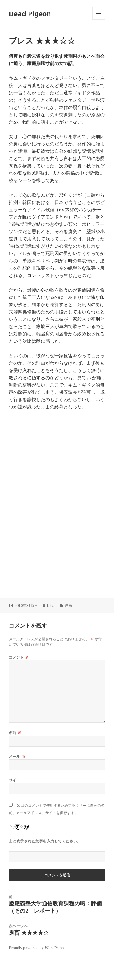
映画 (68, 605)
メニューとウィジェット (98, 19)
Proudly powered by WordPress (36, 947)
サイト (14, 780)
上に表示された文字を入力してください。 (45, 841)
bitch (51, 605)
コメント (19, 657)
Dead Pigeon (30, 13)
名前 (15, 732)
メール (17, 756)
